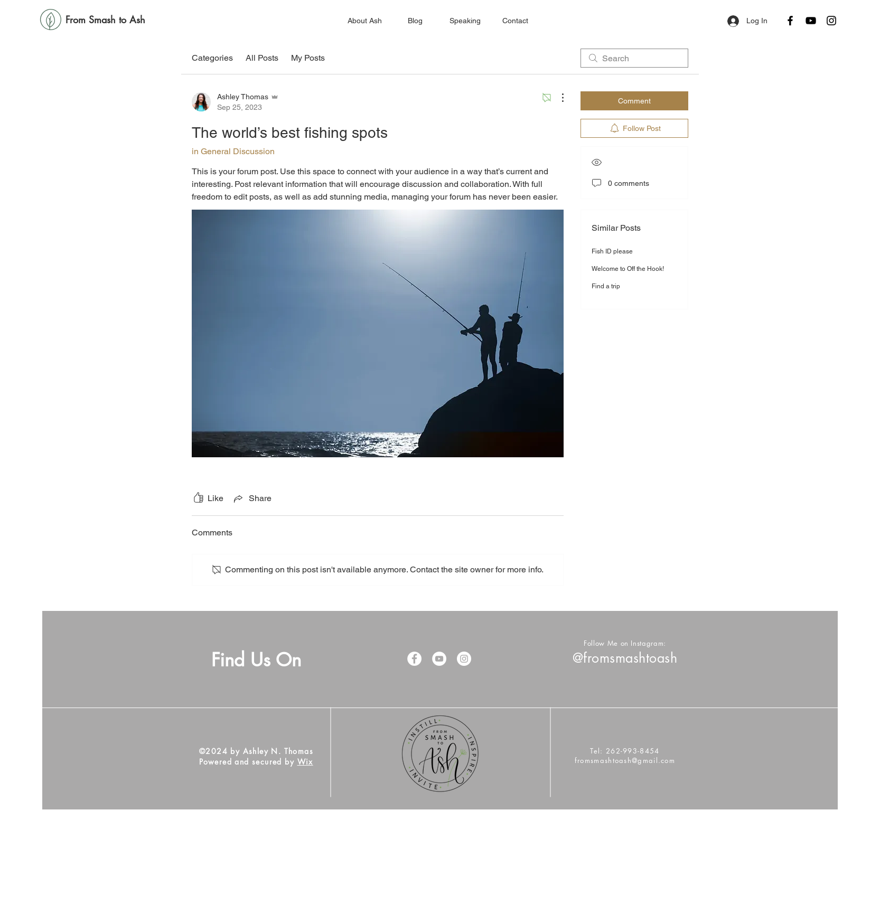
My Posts (308, 58)
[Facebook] (790, 20)
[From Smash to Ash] (105, 20)
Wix (305, 762)
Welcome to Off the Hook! (628, 268)
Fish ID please (612, 251)
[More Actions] (557, 97)
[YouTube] (810, 20)
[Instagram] (831, 20)
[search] (634, 58)
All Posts (262, 58)
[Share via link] (252, 498)
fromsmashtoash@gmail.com (625, 760)
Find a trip (606, 286)
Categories (212, 58)
